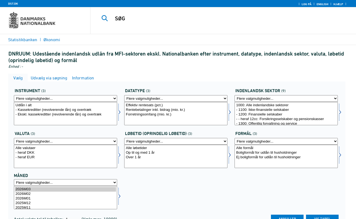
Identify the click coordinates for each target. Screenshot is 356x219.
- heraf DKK (65, 152)
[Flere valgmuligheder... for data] (175, 98)
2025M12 (65, 203)
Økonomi (51, 39)
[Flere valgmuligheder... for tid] (65, 182)
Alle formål (286, 148)
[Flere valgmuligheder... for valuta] (65, 141)
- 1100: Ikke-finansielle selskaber (286, 110)
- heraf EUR (65, 157)
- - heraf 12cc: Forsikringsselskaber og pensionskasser (286, 119)
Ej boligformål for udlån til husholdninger (286, 157)
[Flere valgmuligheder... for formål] (286, 141)
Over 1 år (175, 157)
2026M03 (65, 189)
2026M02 (65, 194)
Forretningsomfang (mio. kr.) (175, 114)
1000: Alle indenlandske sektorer (286, 105)
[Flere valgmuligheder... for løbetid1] (175, 141)
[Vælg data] (175, 113)
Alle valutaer (65, 148)
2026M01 (65, 198)
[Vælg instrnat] (65, 113)
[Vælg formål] (286, 156)
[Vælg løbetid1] (175, 156)
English (322, 4)
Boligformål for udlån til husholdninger (286, 152)
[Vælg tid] (65, 197)
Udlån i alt (65, 105)
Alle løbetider (175, 148)
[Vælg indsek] (286, 113)
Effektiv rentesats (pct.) (175, 105)
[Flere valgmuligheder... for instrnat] (65, 98)
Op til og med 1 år (175, 152)
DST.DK (13, 3)
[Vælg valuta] (65, 156)
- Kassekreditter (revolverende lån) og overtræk (65, 110)
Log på (306, 4)
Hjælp (338, 4)
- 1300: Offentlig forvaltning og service (286, 123)
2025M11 (65, 207)
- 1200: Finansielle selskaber (286, 114)
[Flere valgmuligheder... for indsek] (286, 98)
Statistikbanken (22, 39)
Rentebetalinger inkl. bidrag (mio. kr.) (175, 110)
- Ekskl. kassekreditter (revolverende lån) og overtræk (65, 114)
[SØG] (217, 18)
